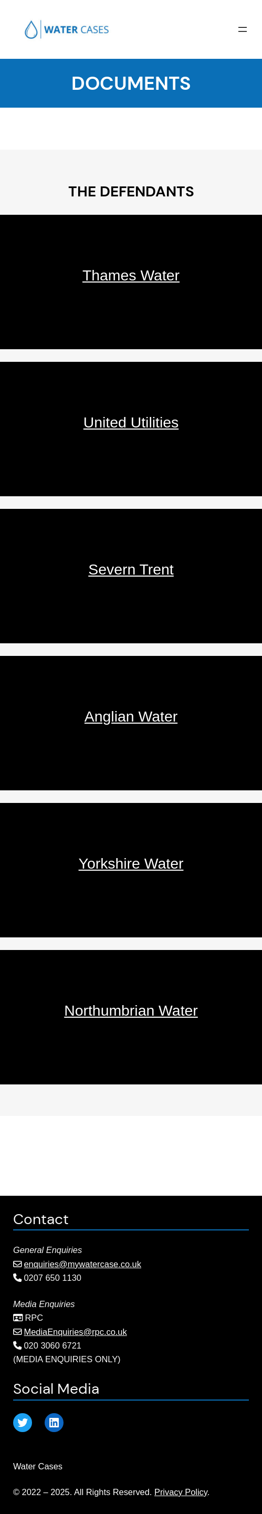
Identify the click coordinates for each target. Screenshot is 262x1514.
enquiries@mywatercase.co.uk (82, 1264)
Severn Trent (131, 569)
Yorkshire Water (131, 863)
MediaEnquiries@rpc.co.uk (75, 1332)
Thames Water (131, 275)
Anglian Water (131, 716)
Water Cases (37, 1466)
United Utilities (131, 422)
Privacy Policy (180, 1492)
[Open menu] (242, 29)
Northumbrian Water (131, 1010)
